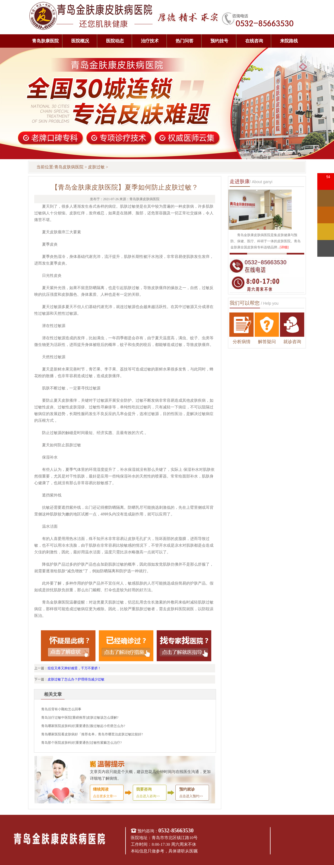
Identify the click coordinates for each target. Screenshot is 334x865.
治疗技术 (150, 40)
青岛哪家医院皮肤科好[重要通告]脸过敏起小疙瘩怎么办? (83, 726)
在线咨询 (254, 40)
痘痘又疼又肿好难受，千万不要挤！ (74, 668)
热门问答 (184, 40)
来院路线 (289, 40)
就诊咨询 (292, 341)
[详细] (284, 247)
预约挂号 (219, 40)
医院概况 (80, 40)
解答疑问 (267, 341)
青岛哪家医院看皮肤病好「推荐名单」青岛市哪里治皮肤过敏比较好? (92, 734)
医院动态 (115, 40)
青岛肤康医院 (45, 40)
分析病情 (241, 341)
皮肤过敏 (96, 167)
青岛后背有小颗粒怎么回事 (61, 709)
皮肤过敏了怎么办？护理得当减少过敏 (76, 679)
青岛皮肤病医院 (69, 167)
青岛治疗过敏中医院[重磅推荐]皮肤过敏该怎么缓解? (79, 717)
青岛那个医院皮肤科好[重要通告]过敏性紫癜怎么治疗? (81, 743)
